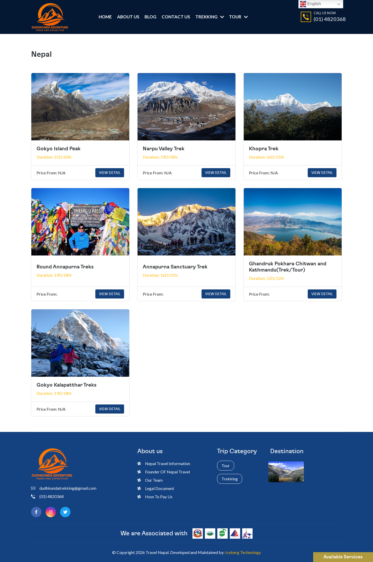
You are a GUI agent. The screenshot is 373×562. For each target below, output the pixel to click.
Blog (150, 16)
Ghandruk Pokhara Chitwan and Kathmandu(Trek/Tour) (287, 267)
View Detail (109, 173)
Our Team (150, 480)
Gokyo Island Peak (59, 149)
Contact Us (176, 16)
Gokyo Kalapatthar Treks (67, 385)
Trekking (206, 16)
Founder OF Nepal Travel (163, 471)
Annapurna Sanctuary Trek (175, 267)
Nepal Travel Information (163, 463)
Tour (235, 16)
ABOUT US (128, 16)
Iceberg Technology (243, 552)
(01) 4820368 (330, 19)
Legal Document (155, 488)
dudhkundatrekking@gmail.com (63, 488)
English (310, 4)
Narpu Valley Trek (163, 149)
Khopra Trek (263, 149)
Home (105, 16)
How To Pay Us (155, 496)
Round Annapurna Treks (65, 267)
